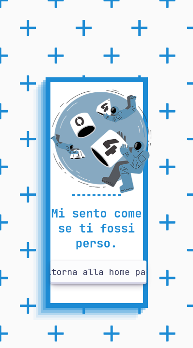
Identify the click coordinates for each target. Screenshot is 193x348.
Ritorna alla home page (98, 271)
